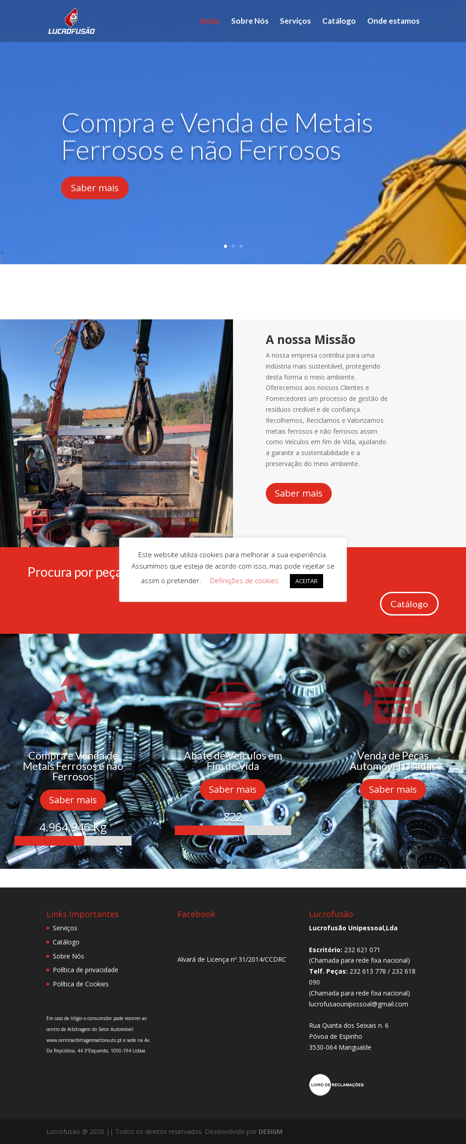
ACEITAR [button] (306, 581)
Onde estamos (393, 22)
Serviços (295, 22)
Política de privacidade (85, 969)
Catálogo (339, 22)
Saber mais (95, 202)
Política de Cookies (81, 984)
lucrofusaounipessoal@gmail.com (358, 1004)
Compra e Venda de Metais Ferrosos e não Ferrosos (217, 150)
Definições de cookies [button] (244, 580)
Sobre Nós (249, 22)
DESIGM (270, 1131)
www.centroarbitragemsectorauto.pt (84, 1040)
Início (210, 22)
